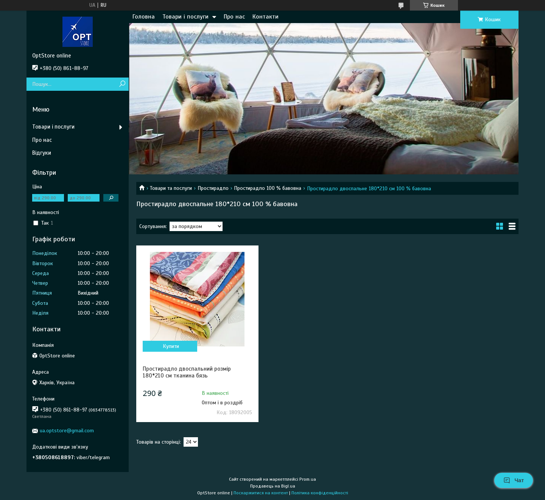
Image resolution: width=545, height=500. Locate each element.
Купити (171, 346)
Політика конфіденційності (319, 492)
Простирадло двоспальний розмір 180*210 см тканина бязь (187, 372)
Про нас (234, 16)
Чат (513, 480)
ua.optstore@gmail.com (67, 430)
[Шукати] (122, 84)
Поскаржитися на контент (261, 492)
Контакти (265, 16)
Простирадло (213, 188)
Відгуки (41, 152)
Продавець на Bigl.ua (272, 486)
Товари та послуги (171, 188)
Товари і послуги (185, 16)
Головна (143, 16)
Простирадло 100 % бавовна (267, 188)
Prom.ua (307, 479)
